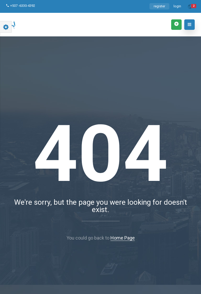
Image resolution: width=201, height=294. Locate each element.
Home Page (122, 238)
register (159, 6)
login (177, 6)
